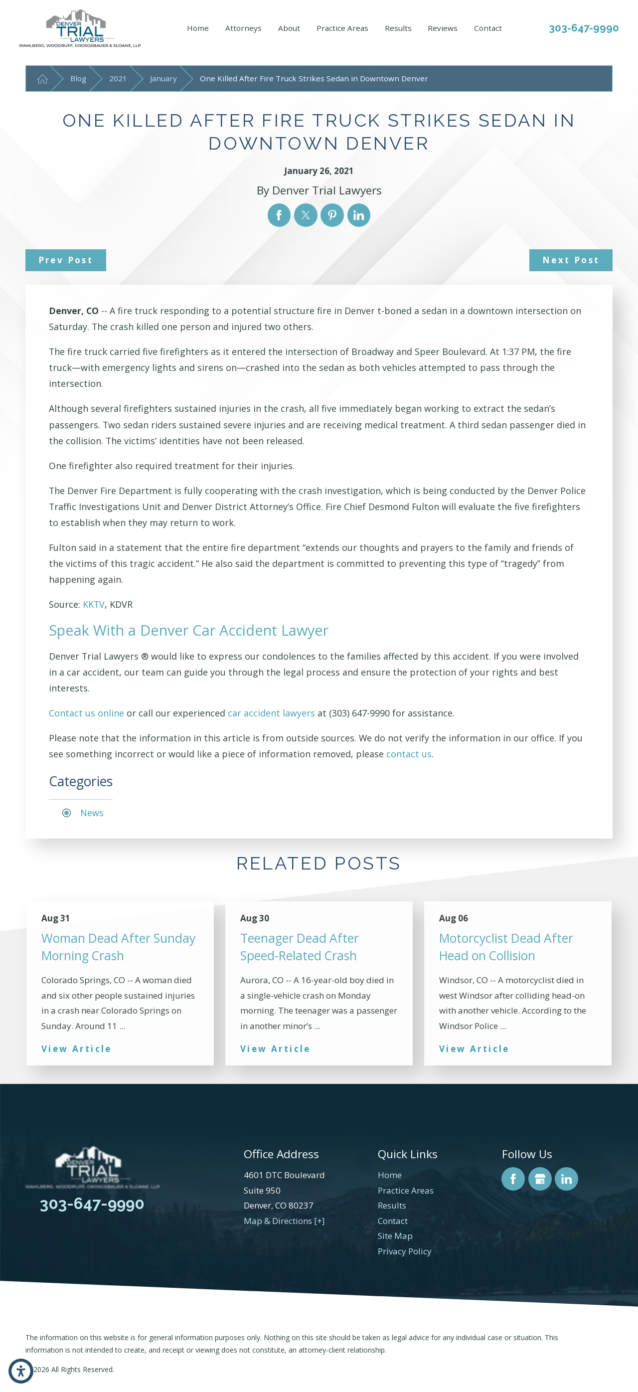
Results (398, 28)
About (289, 28)
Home (198, 28)
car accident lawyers (271, 713)
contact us (409, 754)
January (163, 78)
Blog (78, 78)
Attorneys (243, 28)
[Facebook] (513, 1179)
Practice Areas (342, 28)
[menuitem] (197, 28)
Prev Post (66, 260)
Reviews (443, 28)
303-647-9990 (584, 28)
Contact (488, 28)
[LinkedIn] (566, 1179)
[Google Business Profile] (540, 1179)
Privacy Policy (405, 1251)
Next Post (571, 260)
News (92, 813)
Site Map (395, 1235)
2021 (118, 78)
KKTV (94, 604)
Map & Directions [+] (284, 1220)
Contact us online (86, 713)
